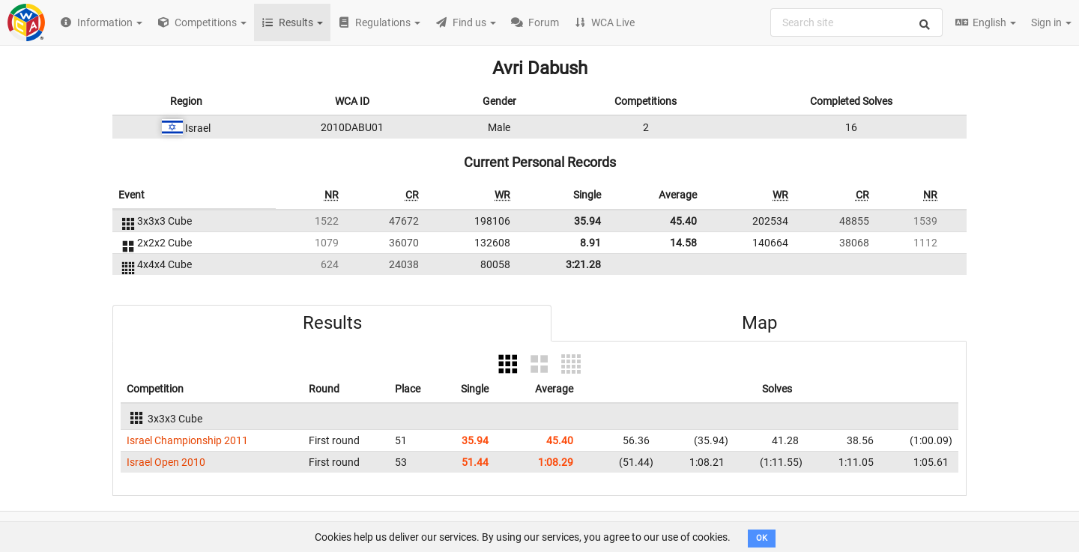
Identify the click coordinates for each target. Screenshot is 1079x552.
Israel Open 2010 (166, 462)
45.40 (683, 221)
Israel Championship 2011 (187, 440)
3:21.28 (583, 264)
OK (761, 538)
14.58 (683, 243)
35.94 (587, 221)
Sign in (1051, 22)
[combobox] (856, 22)
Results (332, 322)
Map (759, 322)
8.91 (590, 243)
